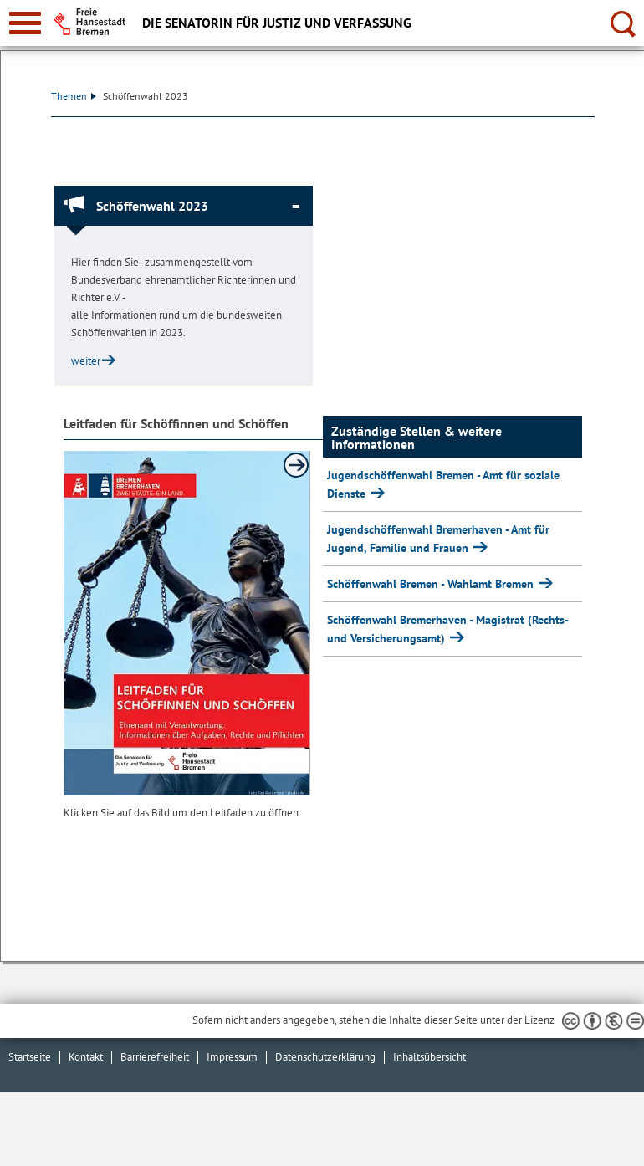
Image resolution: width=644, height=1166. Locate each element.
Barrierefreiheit (154, 1057)
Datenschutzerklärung (325, 1057)
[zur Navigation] (25, 23)
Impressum (232, 1057)
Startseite (29, 1057)
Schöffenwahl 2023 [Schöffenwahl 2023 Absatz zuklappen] (152, 205)
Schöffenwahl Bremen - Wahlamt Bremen (432, 583)
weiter (85, 361)
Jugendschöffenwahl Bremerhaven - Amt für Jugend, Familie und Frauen (438, 538)
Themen (73, 95)
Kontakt (86, 1057)
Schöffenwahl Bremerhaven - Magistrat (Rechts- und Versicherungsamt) (447, 629)
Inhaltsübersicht (429, 1057)
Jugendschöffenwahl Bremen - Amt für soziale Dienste (443, 484)
